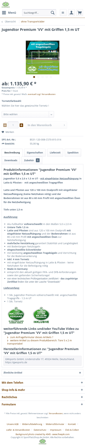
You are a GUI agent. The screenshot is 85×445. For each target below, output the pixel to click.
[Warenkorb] (79, 12)
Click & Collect (72, 429)
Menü (9, 12)
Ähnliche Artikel (13, 372)
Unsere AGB (12, 424)
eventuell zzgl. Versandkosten (41, 94)
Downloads (10, 160)
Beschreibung (12, 152)
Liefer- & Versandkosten (18, 429)
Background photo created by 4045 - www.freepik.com (43, 434)
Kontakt (72, 424)
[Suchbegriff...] (39, 12)
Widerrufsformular (55, 424)
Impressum (55, 429)
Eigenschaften (35, 152)
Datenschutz (40, 429)
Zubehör (32, 160)
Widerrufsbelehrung (32, 424)
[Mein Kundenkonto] (71, 12)
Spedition (72, 152)
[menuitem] (9, 12)
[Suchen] (52, 12)
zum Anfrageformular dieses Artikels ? (30, 337)
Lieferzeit (55, 152)
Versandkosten (56, 413)
